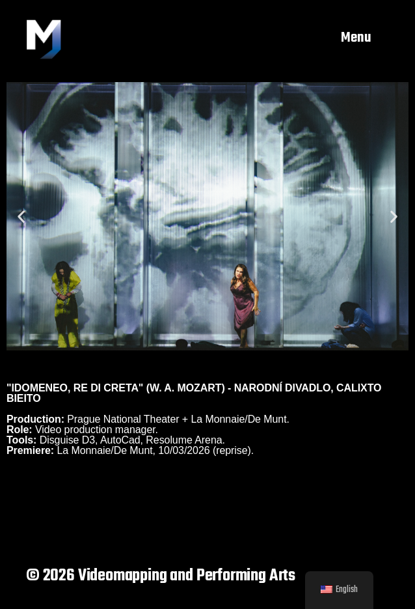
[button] (21, 216)
